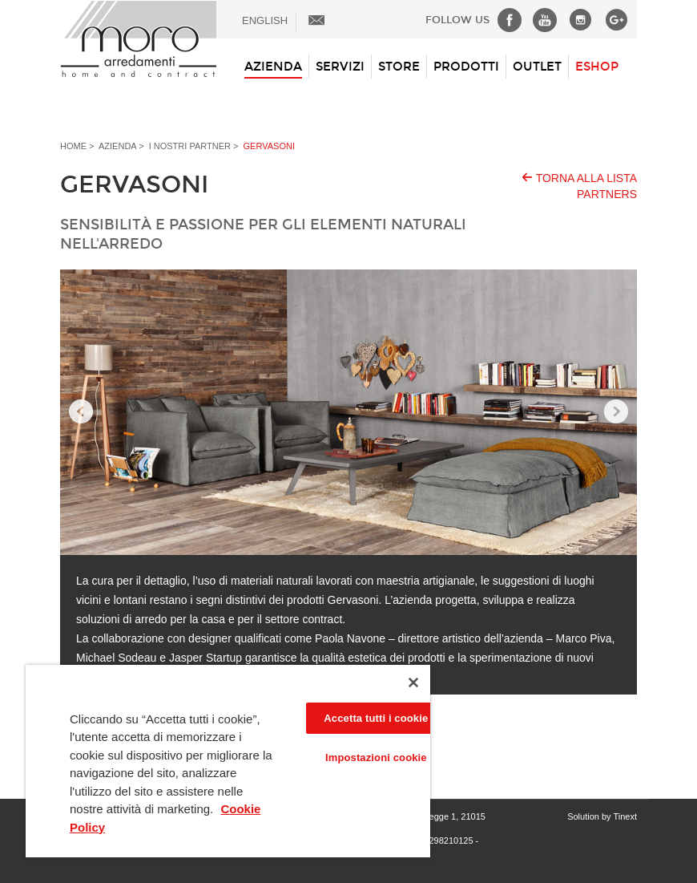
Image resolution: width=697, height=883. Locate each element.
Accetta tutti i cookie (376, 718)
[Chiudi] (413, 682)
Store (399, 66)
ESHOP (596, 66)
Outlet (537, 66)
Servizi (340, 66)
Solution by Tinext (602, 816)
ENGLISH (265, 20)
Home (73, 146)
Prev (81, 412)
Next (616, 412)
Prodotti (466, 66)
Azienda (273, 66)
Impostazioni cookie (376, 757)
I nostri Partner (190, 146)
